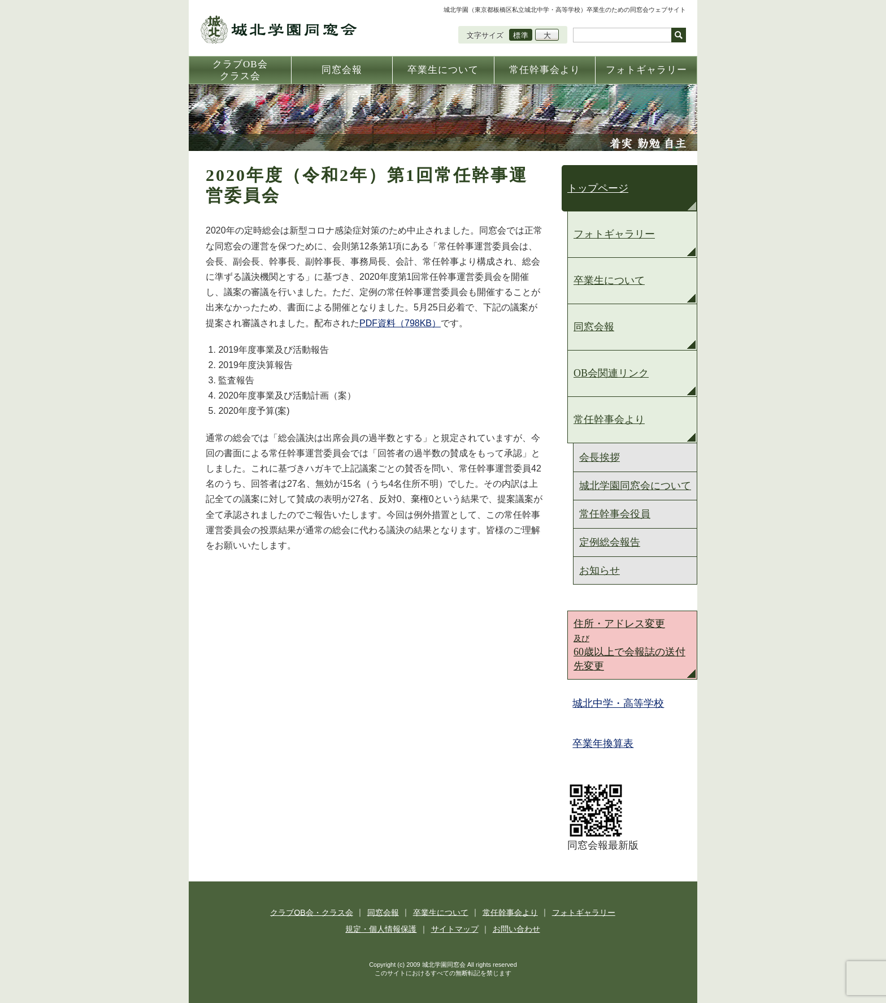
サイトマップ (455, 928)
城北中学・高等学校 (618, 703)
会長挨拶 (599, 457)
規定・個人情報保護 (382, 928)
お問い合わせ (515, 928)
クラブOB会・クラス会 (313, 911)
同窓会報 (594, 326)
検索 (678, 35)
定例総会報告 (609, 542)
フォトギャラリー (614, 234)
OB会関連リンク (611, 373)
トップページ (597, 188)
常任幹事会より (609, 419)
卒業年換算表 (603, 743)
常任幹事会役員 (614, 514)
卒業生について (609, 280)
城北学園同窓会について (635, 485)
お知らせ (599, 570)
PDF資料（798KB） (400, 323)
